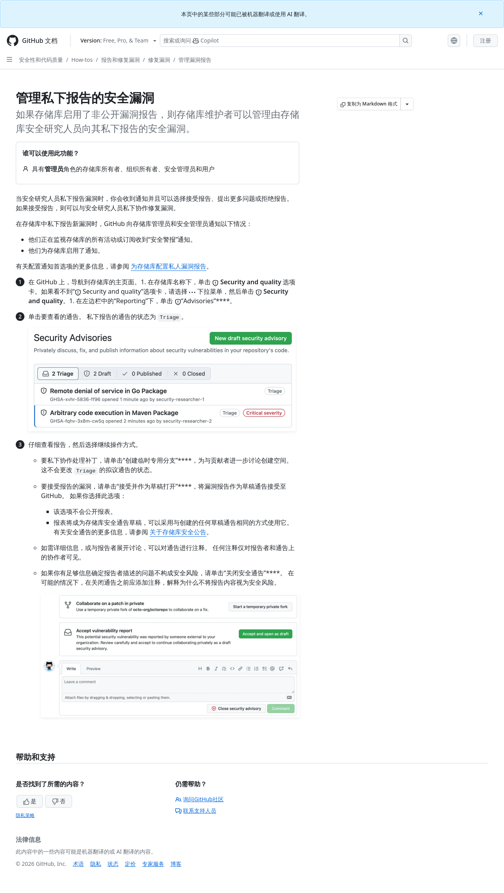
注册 (485, 40)
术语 (78, 863)
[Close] (481, 12)
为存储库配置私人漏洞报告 (168, 266)
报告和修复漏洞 (120, 59)
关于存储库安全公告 (178, 532)
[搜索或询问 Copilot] (286, 40)
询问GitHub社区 (199, 799)
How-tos (82, 59)
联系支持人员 (195, 810)
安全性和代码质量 (41, 59)
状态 (113, 863)
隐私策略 (25, 815)
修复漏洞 (159, 59)
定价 (130, 863)
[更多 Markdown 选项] (407, 104)
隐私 (95, 863)
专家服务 (153, 863)
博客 (176, 863)
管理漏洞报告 (194, 59)
